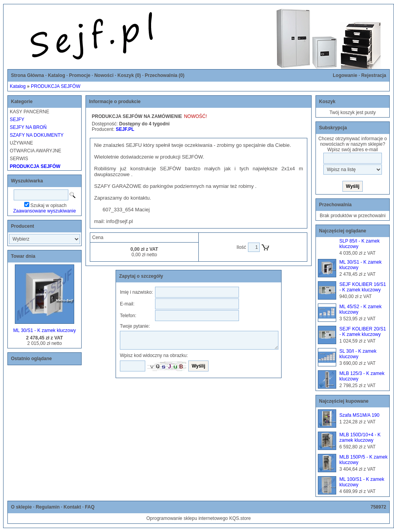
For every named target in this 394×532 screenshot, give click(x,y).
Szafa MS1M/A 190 (359, 415)
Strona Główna (27, 75)
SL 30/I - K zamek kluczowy (357, 353)
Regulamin (47, 507)
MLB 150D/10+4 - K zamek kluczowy (360, 437)
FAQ (89, 507)
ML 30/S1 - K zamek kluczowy (44, 330)
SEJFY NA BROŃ (28, 127)
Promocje (80, 75)
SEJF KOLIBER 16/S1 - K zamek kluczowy (362, 287)
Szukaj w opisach (48, 205)
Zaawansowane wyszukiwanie (44, 211)
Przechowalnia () (164, 75)
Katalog (56, 75)
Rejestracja (373, 75)
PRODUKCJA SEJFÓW (55, 86)
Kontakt (72, 507)
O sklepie (21, 507)
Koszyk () (129, 75)
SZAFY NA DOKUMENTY (37, 135)
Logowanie (345, 75)
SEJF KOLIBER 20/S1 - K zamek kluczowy (362, 331)
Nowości (103, 75)
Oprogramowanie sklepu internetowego (187, 518)
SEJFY (17, 119)
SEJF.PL (125, 129)
